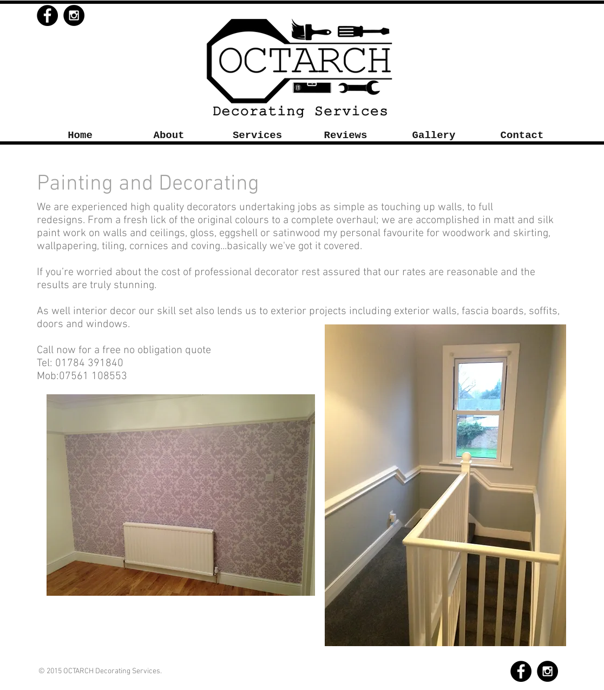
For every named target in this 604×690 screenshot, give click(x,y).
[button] (257, 135)
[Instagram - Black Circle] (73, 15)
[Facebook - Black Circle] (47, 15)
